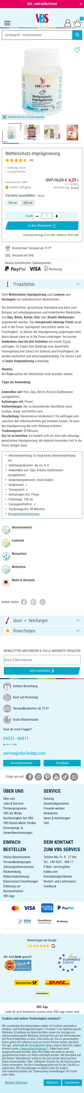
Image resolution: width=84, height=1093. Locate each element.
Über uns (9, 799)
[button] (6, 82)
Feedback (62, 763)
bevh (18, 957)
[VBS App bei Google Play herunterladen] (28, 1026)
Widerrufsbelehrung (16, 876)
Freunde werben (54, 808)
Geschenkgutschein (56, 803)
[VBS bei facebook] (29, 776)
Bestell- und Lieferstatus (60, 881)
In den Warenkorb (42, 226)
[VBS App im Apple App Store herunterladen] (56, 1026)
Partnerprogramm (14, 808)
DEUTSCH (42, 1039)
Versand (74, 187)
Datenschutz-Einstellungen (20, 881)
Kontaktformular (21, 763)
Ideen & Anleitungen (57, 818)
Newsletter (51, 813)
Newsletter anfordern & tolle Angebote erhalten (42, 651)
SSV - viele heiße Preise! (42, 3)
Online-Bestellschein (16, 857)
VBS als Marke (12, 813)
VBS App (8, 896)
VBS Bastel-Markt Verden (19, 823)
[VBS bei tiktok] (65, 776)
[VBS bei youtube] (56, 776)
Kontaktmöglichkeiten (58, 876)
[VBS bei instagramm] (38, 776)
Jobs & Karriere (13, 803)
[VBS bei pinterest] (47, 776)
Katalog (49, 799)
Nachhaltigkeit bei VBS (18, 818)
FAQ (46, 823)
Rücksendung (12, 872)
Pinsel (67, 342)
